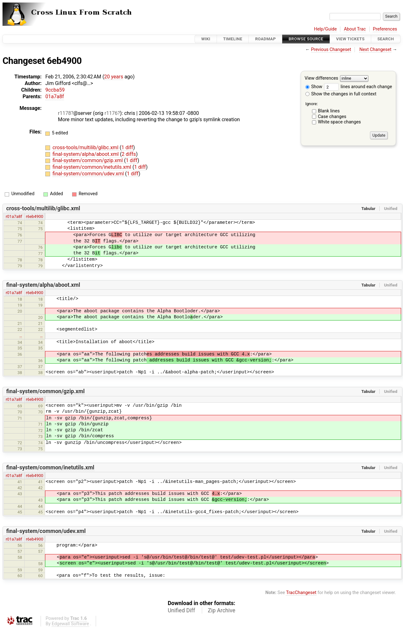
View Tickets (350, 39)
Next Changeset (375, 49)
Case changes (332, 116)
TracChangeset (301, 592)
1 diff (127, 147)
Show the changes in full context (341, 94)
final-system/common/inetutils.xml (93, 167)
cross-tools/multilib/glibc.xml (86, 147)
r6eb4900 (34, 216)
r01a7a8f (14, 216)
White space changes (339, 122)
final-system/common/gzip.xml (88, 160)
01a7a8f (54, 96)
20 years (113, 77)
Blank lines (329, 111)
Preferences (385, 29)
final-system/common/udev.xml (89, 174)
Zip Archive (221, 610)
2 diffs (129, 154)
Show (313, 86)
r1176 (111, 113)
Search (385, 39)
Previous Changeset (331, 49)
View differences (321, 78)
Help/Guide (325, 29)
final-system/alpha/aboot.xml (86, 154)
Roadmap (265, 39)
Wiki (205, 39)
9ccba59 (55, 90)
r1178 (64, 113)
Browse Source (306, 39)
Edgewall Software (70, 623)
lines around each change (358, 86)
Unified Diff (181, 610)
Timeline (232, 39)
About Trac (355, 29)
